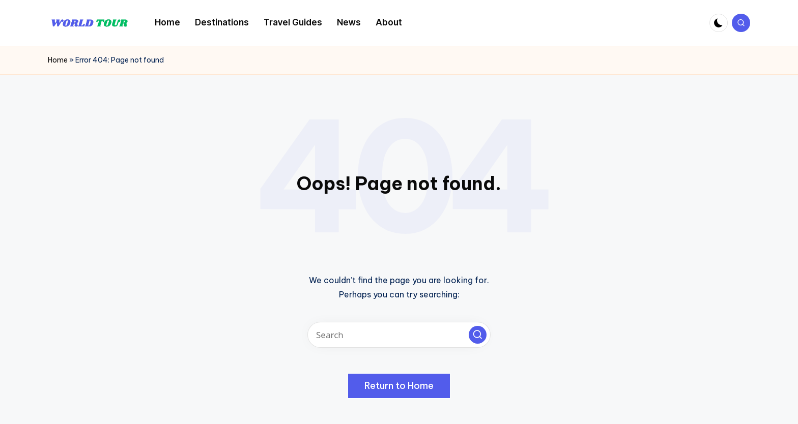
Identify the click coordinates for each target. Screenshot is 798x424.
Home (58, 60)
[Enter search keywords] (399, 335)
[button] (478, 335)
